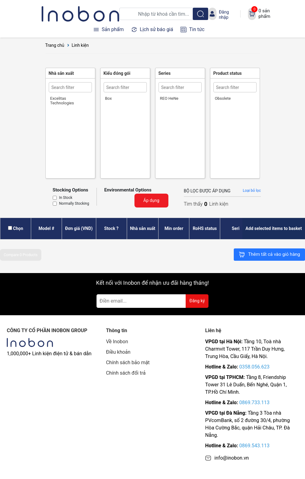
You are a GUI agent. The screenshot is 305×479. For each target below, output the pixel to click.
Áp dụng (151, 200)
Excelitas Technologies (62, 100)
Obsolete (223, 98)
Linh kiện (80, 45)
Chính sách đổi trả (126, 373)
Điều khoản (118, 352)
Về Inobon (117, 341)
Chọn (18, 228)
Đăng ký (197, 300)
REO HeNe (169, 98)
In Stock (65, 198)
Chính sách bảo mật (128, 362)
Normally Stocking (74, 204)
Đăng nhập (224, 14)
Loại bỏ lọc (252, 190)
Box (108, 98)
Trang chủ (54, 45)
